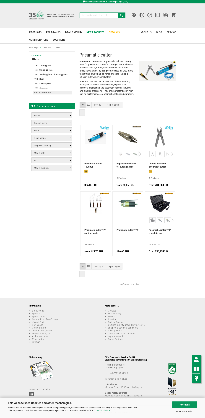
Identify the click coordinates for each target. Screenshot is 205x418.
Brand (37, 115)
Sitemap (36, 342)
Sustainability (114, 313)
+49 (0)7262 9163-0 (118, 373)
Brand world (73, 32)
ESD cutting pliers (42, 65)
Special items (38, 316)
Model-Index (38, 339)
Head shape (40, 138)
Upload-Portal (39, 322)
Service (171, 32)
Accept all (185, 404)
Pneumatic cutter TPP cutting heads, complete (95, 232)
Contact (112, 310)
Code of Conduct (116, 322)
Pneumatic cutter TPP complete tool (160, 231)
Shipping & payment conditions (123, 327)
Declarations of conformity (45, 319)
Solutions (59, 39)
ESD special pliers (42, 83)
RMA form (113, 319)
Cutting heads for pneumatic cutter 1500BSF (157, 165)
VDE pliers (39, 79)
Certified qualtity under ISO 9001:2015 (126, 325)
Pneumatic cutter (42, 92)
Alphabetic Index (40, 336)
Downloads (37, 325)
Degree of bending (43, 145)
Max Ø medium (41, 168)
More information (184, 411)
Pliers (35, 59)
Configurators (38, 39)
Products (35, 32)
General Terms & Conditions (121, 333)
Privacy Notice (103, 410)
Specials (114, 32)
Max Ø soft (39, 153)
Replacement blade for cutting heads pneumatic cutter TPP (127, 165)
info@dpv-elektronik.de (116, 379)
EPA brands (53, 32)
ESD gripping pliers (43, 70)
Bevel (36, 130)
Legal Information (116, 336)
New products (95, 32)
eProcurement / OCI (41, 333)
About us (146, 32)
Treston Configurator (42, 330)
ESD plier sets (40, 88)
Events (111, 316)
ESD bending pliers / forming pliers (50, 74)
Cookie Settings (115, 339)
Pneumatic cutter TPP (127, 230)
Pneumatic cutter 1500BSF (93, 165)
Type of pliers (40, 123)
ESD (36, 160)
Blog (159, 32)
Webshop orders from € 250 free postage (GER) (107, 1)
